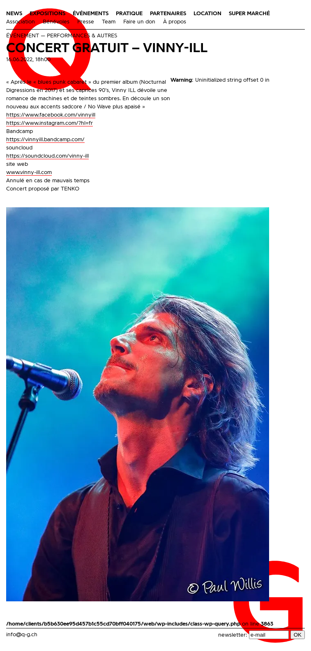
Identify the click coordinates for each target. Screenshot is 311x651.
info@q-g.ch (21, 634)
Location (207, 13)
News (14, 13)
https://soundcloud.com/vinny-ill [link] (47, 156)
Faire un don (139, 22)
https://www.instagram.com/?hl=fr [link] (49, 123)
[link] (50, 115)
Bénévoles (56, 22)
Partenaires (168, 13)
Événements (90, 13)
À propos (174, 22)
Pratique (129, 13)
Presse (85, 22)
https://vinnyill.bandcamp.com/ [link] (45, 139)
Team (108, 22)
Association (20, 22)
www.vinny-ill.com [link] (29, 172)
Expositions (47, 13)
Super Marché (249, 13)
